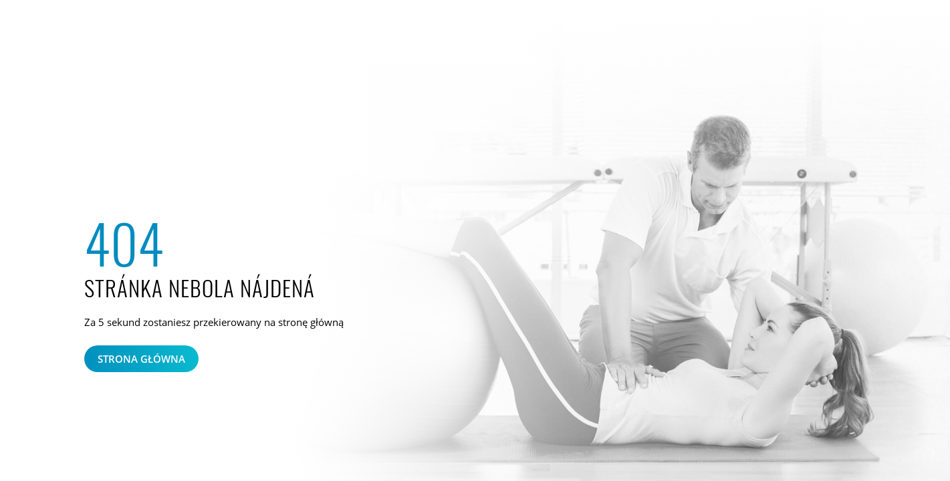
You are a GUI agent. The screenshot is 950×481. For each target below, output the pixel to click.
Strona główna (141, 358)
